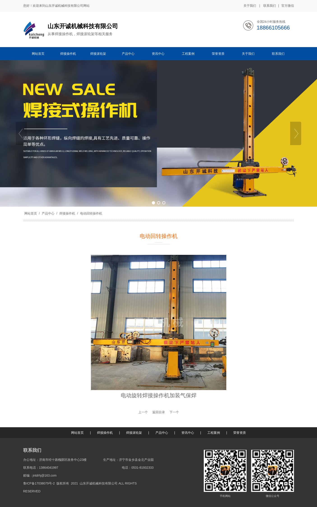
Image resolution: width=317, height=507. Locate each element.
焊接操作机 (67, 213)
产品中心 (48, 213)
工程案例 (213, 432)
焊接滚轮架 (134, 432)
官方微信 (287, 6)
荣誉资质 (239, 432)
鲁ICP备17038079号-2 (39, 483)
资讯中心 (187, 432)
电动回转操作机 (90, 213)
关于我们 (249, 5)
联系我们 (269, 5)
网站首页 (30, 213)
